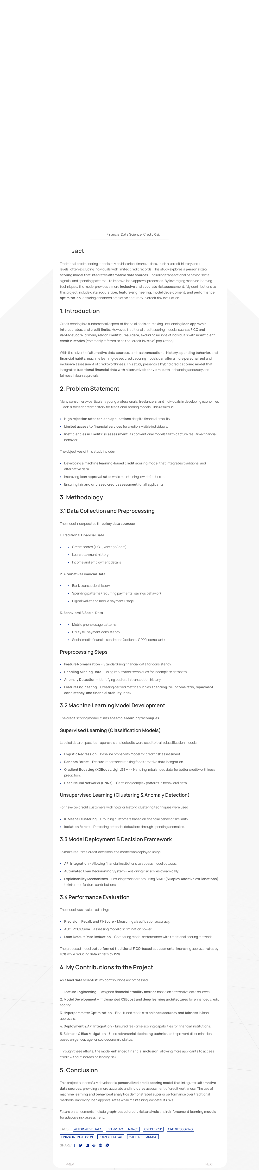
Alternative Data (87, 1129)
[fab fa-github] (151, 136)
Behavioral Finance (122, 1129)
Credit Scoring (180, 1129)
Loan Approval (111, 1137)
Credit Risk (153, 1129)
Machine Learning (143, 1137)
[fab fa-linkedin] (117, 136)
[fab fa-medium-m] (140, 136)
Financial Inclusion (77, 1137)
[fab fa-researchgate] (162, 136)
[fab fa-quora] (128, 136)
